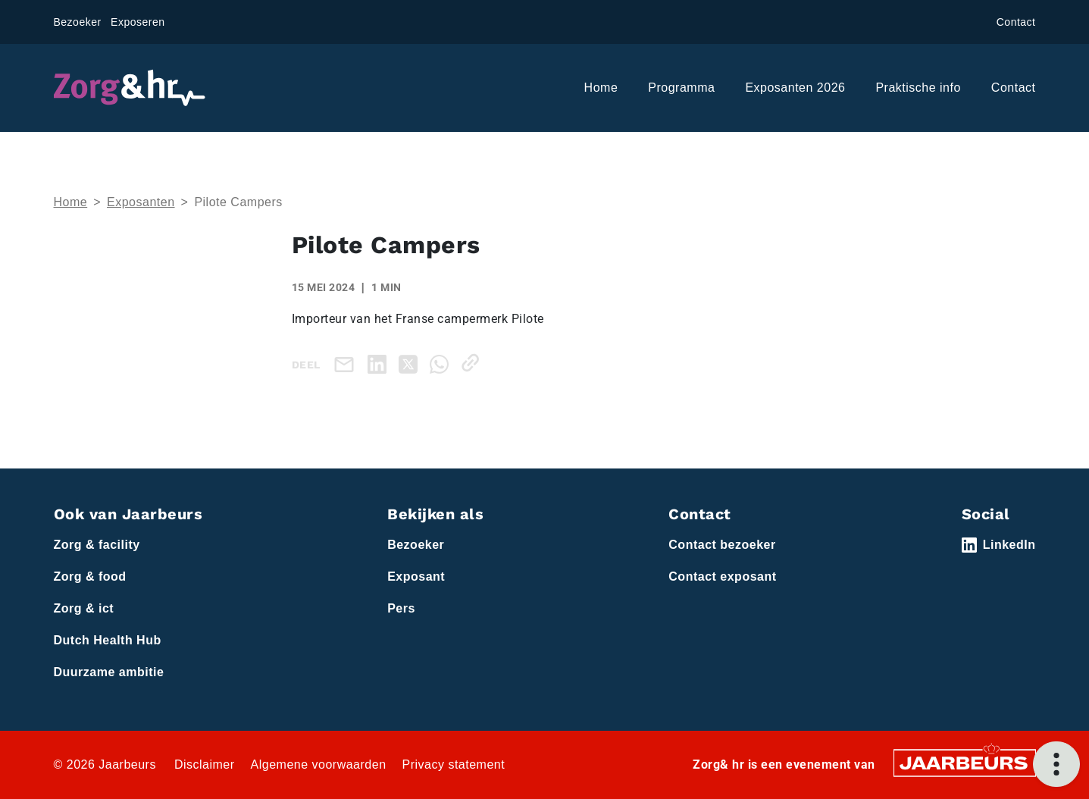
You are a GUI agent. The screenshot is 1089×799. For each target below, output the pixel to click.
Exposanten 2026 (795, 87)
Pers (401, 608)
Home (601, 87)
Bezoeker (78, 22)
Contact (1016, 22)
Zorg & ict (84, 608)
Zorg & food (90, 576)
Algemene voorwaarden (318, 764)
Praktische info (917, 87)
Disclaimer (204, 764)
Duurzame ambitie (109, 672)
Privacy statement (453, 764)
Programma (681, 87)
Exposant (416, 576)
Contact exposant (722, 576)
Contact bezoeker (721, 544)
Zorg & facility (97, 544)
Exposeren (137, 22)
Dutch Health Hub (107, 640)
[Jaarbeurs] (964, 762)
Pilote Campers (238, 202)
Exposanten (141, 202)
